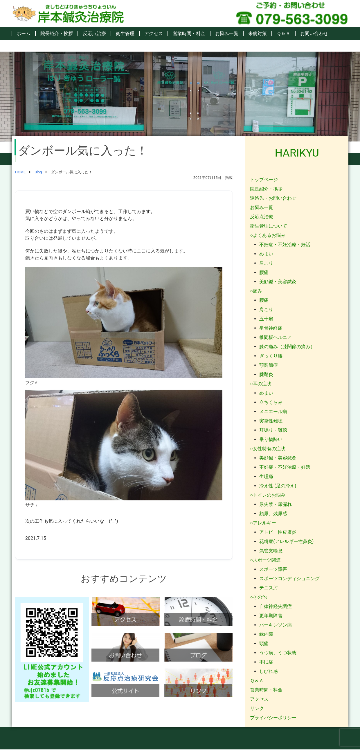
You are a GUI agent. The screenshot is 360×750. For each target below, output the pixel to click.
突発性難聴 (270, 421)
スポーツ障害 (273, 569)
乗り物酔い (270, 439)
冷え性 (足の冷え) (277, 486)
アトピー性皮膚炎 (277, 532)
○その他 (258, 597)
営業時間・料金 (189, 33)
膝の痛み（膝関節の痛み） (287, 346)
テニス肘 (268, 588)
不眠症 (266, 662)
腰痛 (264, 272)
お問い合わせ (314, 33)
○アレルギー (263, 523)
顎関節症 (268, 365)
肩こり (266, 263)
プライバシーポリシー (273, 717)
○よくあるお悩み (267, 235)
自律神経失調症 (275, 606)
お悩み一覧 (226, 33)
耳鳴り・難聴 (273, 430)
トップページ (264, 179)
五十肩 (266, 319)
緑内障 (266, 634)
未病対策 (257, 33)
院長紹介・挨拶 (56, 33)
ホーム (23, 33)
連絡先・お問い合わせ (273, 198)
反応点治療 (94, 33)
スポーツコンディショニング (289, 578)
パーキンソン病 (275, 625)
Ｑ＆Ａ (283, 33)
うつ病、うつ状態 (277, 652)
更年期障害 (270, 615)
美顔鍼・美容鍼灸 (277, 281)
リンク (257, 708)
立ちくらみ (270, 402)
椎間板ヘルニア (275, 337)
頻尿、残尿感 (273, 513)
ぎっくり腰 (270, 356)
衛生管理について (268, 226)
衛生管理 (125, 33)
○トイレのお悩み (267, 495)
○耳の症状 (260, 383)
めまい (266, 254)
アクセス (153, 33)
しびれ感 (268, 671)
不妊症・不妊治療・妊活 (284, 244)
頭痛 (264, 643)
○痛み (256, 291)
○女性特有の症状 (267, 448)
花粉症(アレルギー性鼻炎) (286, 541)
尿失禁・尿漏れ (275, 504)
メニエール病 (273, 411)
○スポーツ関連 (265, 560)
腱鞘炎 (266, 374)
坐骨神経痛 (270, 328)
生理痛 (266, 476)
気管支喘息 (270, 550)
